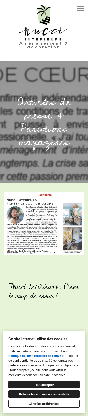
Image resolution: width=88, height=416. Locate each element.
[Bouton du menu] (80, 8)
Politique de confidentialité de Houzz (34, 356)
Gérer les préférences (44, 403)
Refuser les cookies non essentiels (44, 394)
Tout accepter (44, 385)
